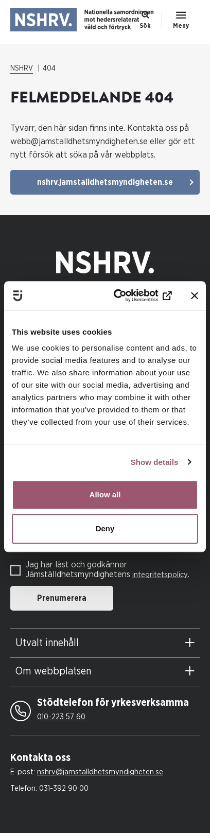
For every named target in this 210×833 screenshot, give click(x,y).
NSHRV (21, 68)
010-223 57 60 (61, 717)
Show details (155, 462)
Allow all (105, 494)
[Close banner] (194, 295)
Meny (181, 26)
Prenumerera (61, 598)
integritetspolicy (160, 575)
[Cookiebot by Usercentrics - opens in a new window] (129, 295)
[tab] (105, 643)
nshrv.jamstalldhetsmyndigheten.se (105, 182)
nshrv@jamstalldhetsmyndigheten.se (100, 772)
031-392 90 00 (64, 788)
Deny (105, 528)
